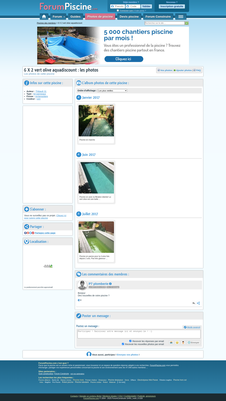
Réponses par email (148, 341)
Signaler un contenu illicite (90, 396)
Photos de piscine (100, 16)
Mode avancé (193, 327)
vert (38, 99)
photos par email (144, 344)
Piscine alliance (44, 380)
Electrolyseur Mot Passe (148, 380)
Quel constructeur (45, 374)
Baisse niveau (66, 380)
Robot (105, 382)
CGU (120, 396)
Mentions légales (110, 396)
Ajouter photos (184, 70)
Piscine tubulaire (82, 382)
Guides (75, 16)
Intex (41, 382)
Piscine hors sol (179, 380)
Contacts (74, 396)
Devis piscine (129, 16)
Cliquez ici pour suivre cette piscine (45, 216)
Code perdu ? (140, 11)
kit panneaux (39, 94)
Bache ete (55, 380)
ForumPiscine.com (157, 365)
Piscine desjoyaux (115, 380)
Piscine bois (78, 380)
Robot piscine (67, 382)
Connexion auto (126, 11)
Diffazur (133, 380)
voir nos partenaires (77, 374)
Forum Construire (158, 16)
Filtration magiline (165, 380)
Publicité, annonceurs (147, 396)
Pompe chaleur (91, 380)
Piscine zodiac (95, 382)
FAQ (198, 70)
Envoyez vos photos (127, 354)
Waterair (112, 382)
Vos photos (166, 70)
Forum (58, 16)
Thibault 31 (41, 91)
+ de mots (121, 382)
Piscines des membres (46, 23)
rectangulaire (41, 96)
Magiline (48, 382)
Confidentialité (130, 396)
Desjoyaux (103, 380)
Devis (127, 380)
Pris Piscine (56, 382)
